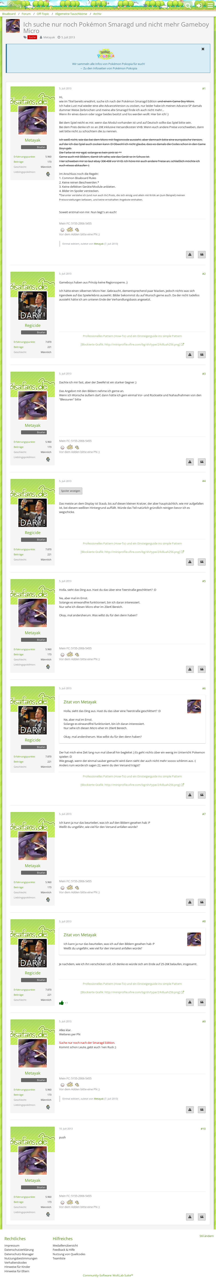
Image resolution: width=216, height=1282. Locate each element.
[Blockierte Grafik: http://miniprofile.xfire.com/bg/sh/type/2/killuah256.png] (130, 344)
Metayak (49, 37)
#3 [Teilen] (204, 374)
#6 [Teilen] (204, 688)
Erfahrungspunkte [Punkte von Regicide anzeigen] (24, 341)
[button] (210, 5)
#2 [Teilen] (204, 274)
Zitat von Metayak (80, 701)
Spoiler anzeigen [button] (70, 490)
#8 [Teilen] (204, 921)
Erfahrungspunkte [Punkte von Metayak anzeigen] (24, 156)
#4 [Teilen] (204, 481)
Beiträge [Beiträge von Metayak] (18, 161)
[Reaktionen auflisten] (64, 1002)
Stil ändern (207, 1236)
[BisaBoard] (11, 4)
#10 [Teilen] (203, 1129)
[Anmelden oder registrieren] (199, 5)
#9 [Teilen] (204, 1021)
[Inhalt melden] (190, 254)
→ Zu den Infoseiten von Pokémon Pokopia (108, 68)
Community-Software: (108, 1275)
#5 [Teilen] (204, 581)
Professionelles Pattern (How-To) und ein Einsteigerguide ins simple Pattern (132, 336)
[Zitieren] (202, 254)
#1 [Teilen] (204, 88)
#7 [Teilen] (204, 814)
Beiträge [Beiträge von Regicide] (18, 347)
